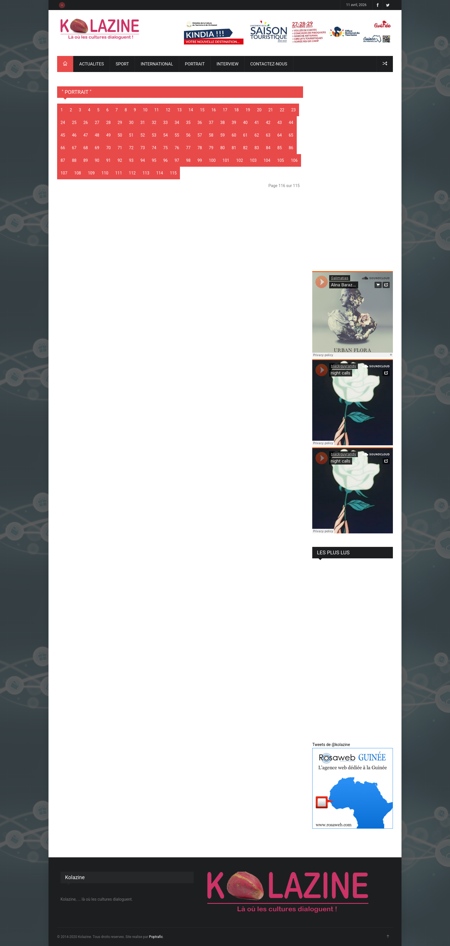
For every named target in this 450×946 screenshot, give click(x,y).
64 (279, 135)
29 (120, 122)
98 (188, 160)
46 (74, 135)
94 (142, 160)
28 (108, 122)
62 (257, 135)
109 (91, 173)
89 (86, 160)
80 (222, 147)
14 (191, 110)
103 (253, 160)
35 (188, 122)
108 (77, 173)
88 (74, 160)
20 (259, 110)
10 (145, 110)
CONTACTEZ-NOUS (268, 64)
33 (165, 122)
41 (257, 122)
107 (64, 173)
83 (257, 147)
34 (177, 122)
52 (142, 135)
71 (120, 147)
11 (156, 110)
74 (154, 147)
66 (63, 147)
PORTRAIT (195, 64)
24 (63, 122)
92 (120, 160)
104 (266, 160)
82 (245, 147)
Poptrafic (156, 937)
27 (97, 122)
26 (86, 122)
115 (173, 173)
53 (154, 135)
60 (234, 135)
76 (177, 147)
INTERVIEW (227, 64)
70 (108, 147)
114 (159, 173)
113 (146, 173)
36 (199, 122)
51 (131, 135)
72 (131, 147)
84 (268, 147)
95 (154, 160)
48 (97, 135)
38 (222, 122)
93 (131, 160)
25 (74, 122)
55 (177, 135)
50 (120, 135)
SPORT (122, 64)
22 (282, 110)
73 (142, 147)
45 (63, 135)
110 (105, 173)
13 (179, 110)
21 (270, 110)
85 (279, 147)
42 (268, 122)
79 (211, 147)
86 (291, 147)
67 (74, 147)
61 (245, 135)
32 (154, 122)
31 (142, 122)
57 (199, 135)
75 (165, 147)
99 (199, 160)
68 (86, 147)
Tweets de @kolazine (331, 744)
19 (248, 110)
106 (294, 160)
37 (211, 122)
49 (108, 135)
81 (234, 147)
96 (165, 160)
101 (225, 160)
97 (177, 160)
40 (245, 122)
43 (279, 122)
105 (280, 160)
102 (239, 160)
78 (199, 147)
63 (268, 135)
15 (202, 110)
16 (213, 110)
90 (97, 160)
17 (225, 110)
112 (132, 173)
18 (236, 110)
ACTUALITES (91, 64)
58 (211, 135)
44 (291, 122)
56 (188, 135)
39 (234, 122)
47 (86, 135)
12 (168, 110)
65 (291, 135)
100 (212, 160)
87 (63, 160)
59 (222, 135)
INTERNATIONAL (157, 64)
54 (165, 135)
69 (97, 147)
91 (108, 160)
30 (131, 122)
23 (293, 110)
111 (118, 173)
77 (188, 147)
